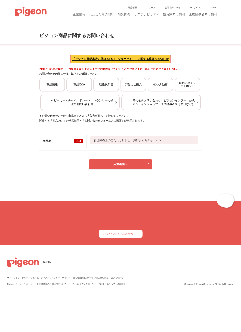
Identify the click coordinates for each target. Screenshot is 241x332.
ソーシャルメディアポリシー (82, 321)
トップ (32, 27)
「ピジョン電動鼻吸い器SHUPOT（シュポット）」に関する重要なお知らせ (120, 81)
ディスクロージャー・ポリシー (55, 314)
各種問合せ (122, 321)
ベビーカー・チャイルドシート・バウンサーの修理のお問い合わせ (82, 134)
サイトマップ (13, 314)
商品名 (63, 173)
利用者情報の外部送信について (52, 321)
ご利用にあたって (106, 321)
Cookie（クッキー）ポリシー (21, 321)
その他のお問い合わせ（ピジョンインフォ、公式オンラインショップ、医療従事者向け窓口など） (164, 134)
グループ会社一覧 (30, 314)
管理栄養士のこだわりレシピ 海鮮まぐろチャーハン (144, 172)
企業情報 (79, 15)
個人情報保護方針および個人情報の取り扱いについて (97, 314)
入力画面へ (120, 195)
